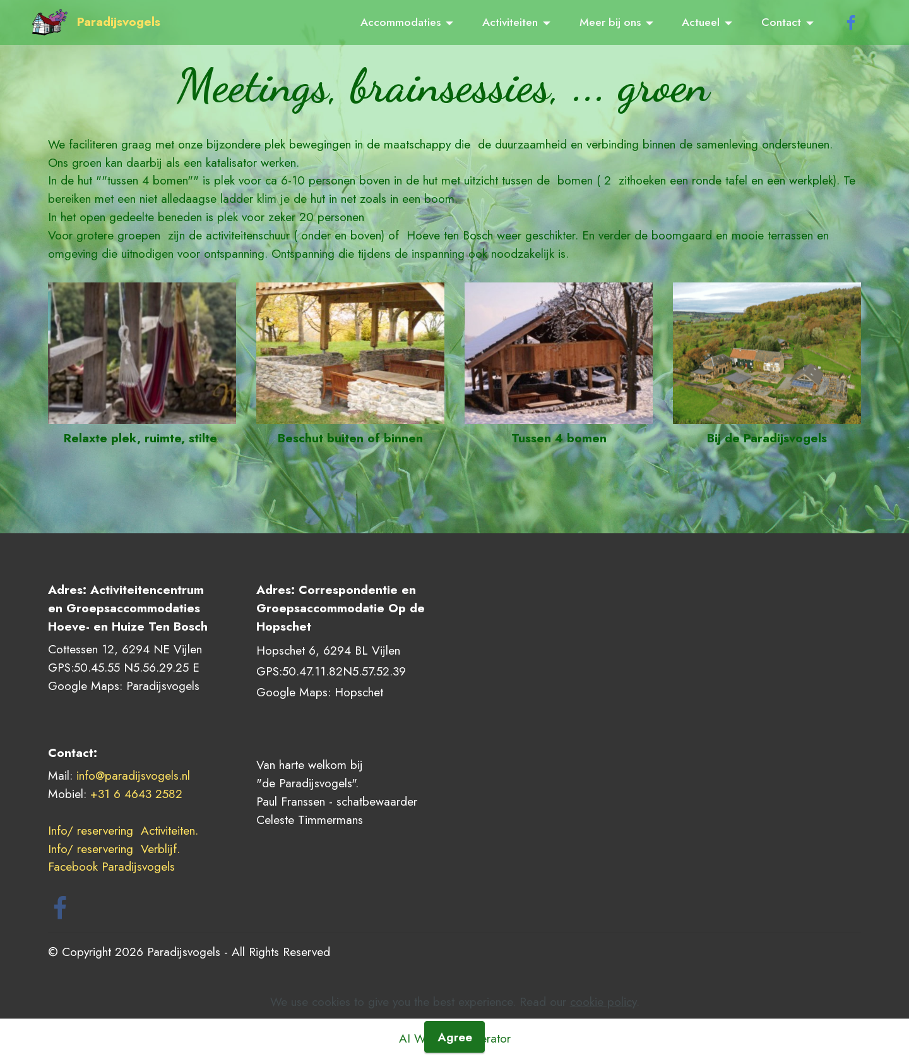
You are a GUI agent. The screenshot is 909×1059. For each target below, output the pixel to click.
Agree (454, 1037)
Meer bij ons (610, 22)
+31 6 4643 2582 (136, 793)
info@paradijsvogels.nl (133, 775)
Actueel (701, 22)
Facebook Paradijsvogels (113, 866)
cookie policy (603, 1001)
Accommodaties (400, 22)
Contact (781, 22)
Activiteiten (510, 22)
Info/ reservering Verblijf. (116, 848)
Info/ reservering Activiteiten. (123, 830)
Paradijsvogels (118, 22)
